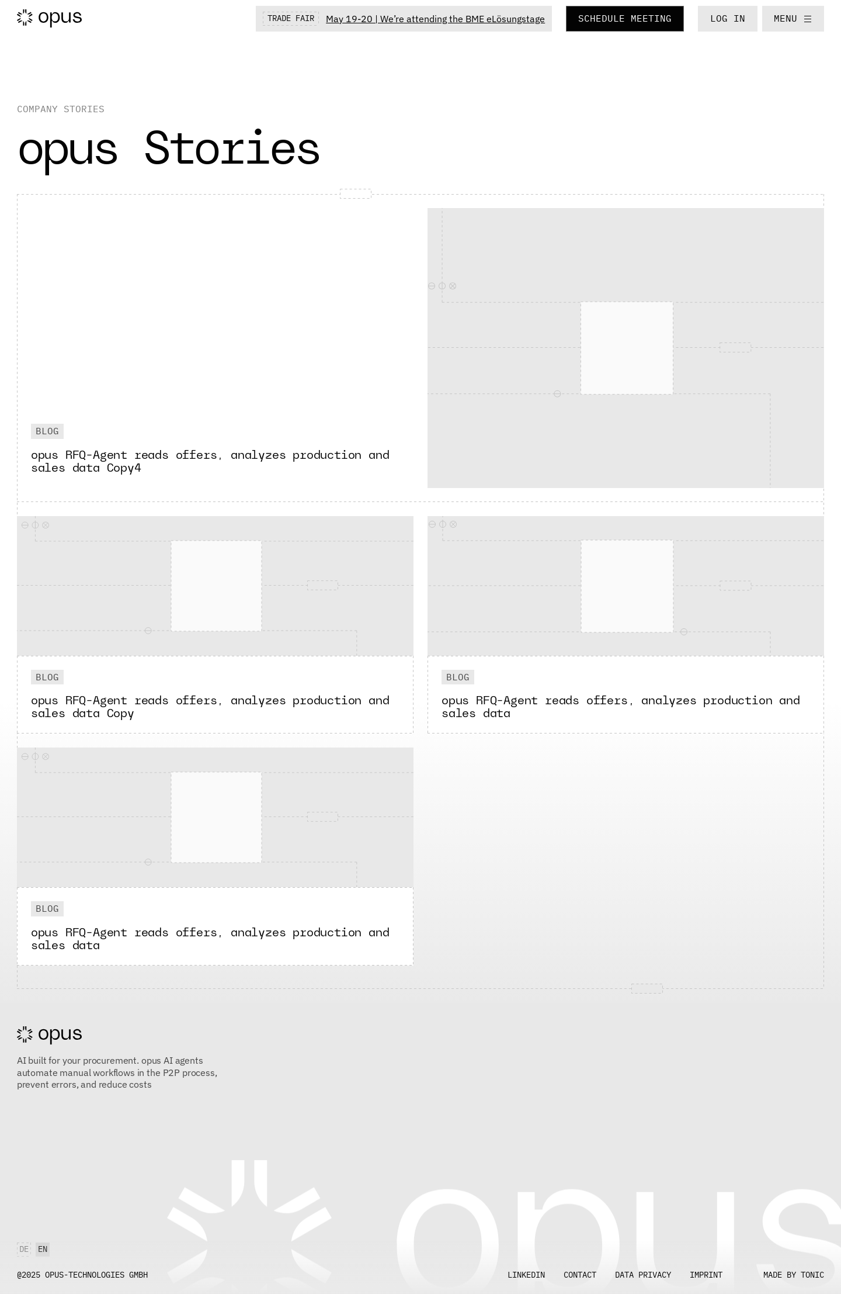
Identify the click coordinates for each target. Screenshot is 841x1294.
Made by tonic (793, 1275)
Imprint (706, 1275)
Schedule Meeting (625, 18)
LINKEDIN (526, 1275)
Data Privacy (643, 1275)
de (24, 1249)
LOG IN (727, 18)
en (42, 1249)
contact (580, 1275)
